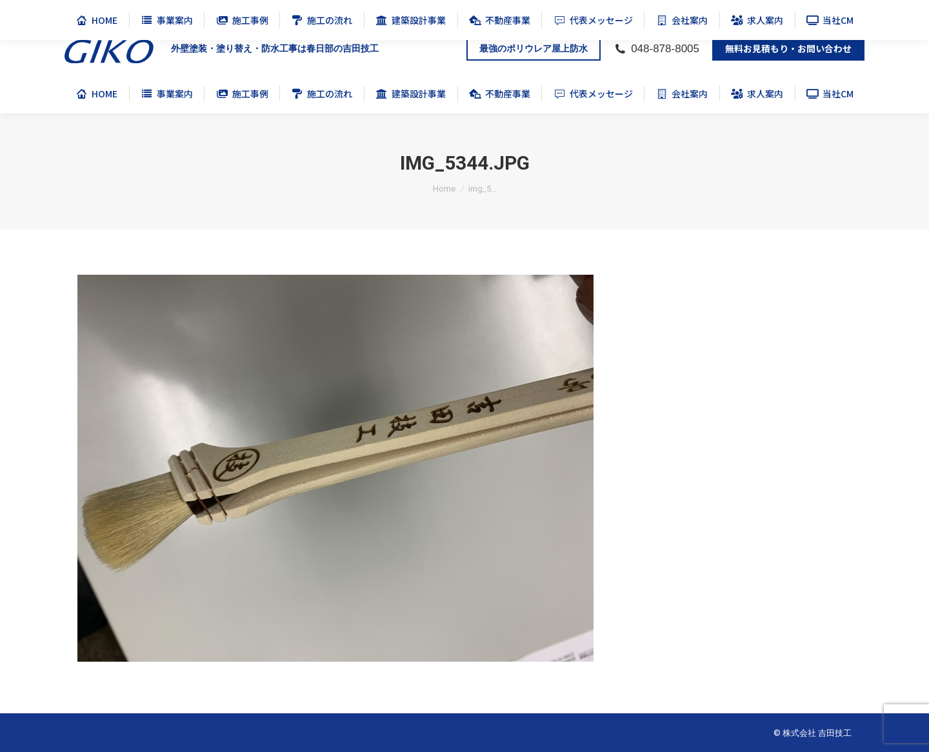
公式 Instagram (843, 11)
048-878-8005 (656, 49)
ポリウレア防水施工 (766, 11)
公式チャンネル (687, 11)
